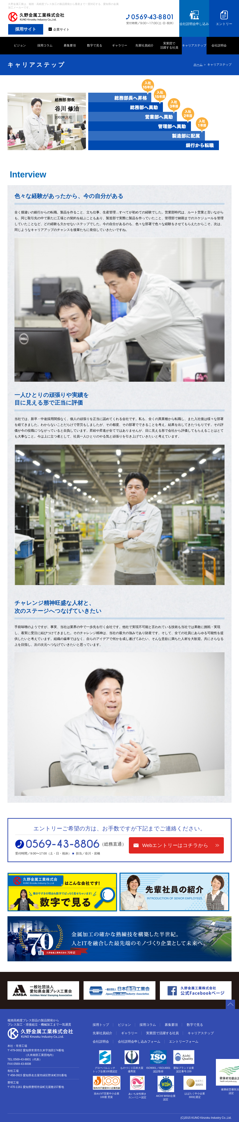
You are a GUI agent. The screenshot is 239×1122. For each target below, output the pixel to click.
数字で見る (94, 45)
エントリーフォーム (183, 1041)
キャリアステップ (194, 45)
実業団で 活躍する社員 (169, 45)
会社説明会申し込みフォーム (139, 1041)
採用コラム (45, 45)
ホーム (198, 64)
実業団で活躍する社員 (162, 1033)
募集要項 (70, 45)
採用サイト (25, 29)
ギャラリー (119, 45)
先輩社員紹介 (144, 45)
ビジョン (20, 45)
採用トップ (101, 1025)
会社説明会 (219, 45)
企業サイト (61, 29)
